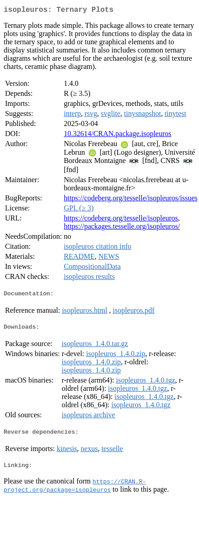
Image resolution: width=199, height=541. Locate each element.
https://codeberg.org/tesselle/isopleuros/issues (130, 200)
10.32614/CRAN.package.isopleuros (117, 135)
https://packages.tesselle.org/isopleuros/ (122, 228)
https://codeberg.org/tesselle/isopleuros (121, 220)
